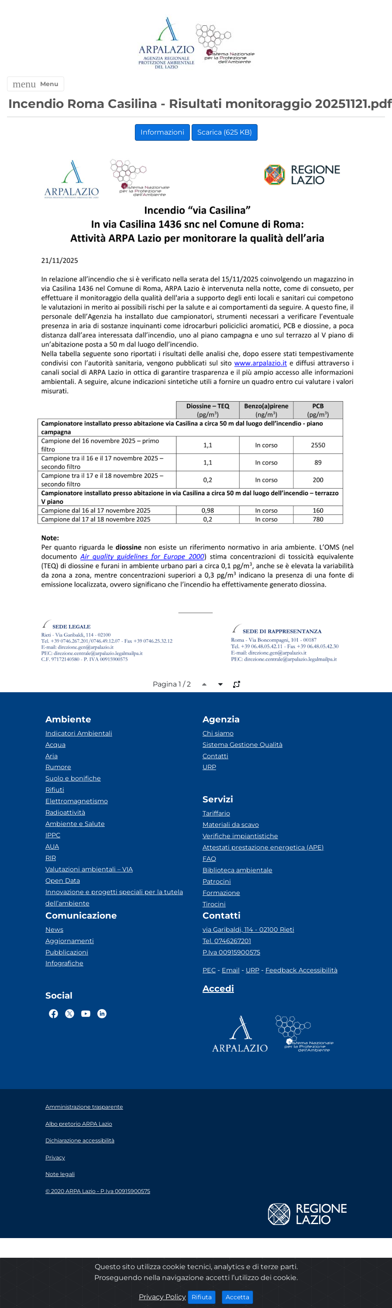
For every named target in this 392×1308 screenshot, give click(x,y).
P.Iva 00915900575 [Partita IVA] (231, 952)
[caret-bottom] (220, 684)
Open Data (62, 881)
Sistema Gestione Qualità (242, 745)
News (54, 929)
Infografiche (64, 963)
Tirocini (214, 904)
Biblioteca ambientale (237, 870)
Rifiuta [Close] (204, 1296)
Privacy (55, 1157)
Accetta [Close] (239, 1296)
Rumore (58, 767)
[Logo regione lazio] (307, 1213)
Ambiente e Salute (75, 824)
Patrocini (217, 881)
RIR (50, 858)
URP (209, 767)
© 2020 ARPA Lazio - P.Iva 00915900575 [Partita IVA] (97, 1191)
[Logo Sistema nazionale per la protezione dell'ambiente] (225, 43)
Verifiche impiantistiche (240, 836)
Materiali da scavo (231, 825)
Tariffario (216, 813)
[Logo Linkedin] (102, 1013)
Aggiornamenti (69, 941)
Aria (51, 756)
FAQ (209, 859)
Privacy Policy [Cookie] (162, 1297)
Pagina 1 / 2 (172, 684)
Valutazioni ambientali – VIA (89, 869)
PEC (209, 970)
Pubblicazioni (66, 952)
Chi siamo (218, 733)
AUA (52, 846)
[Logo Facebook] (53, 1013)
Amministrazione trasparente (84, 1106)
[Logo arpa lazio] (166, 43)
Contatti (215, 756)
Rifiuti (54, 790)
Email (231, 970)
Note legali (60, 1174)
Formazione (221, 893)
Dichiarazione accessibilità (79, 1140)
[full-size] (236, 684)
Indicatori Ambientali (78, 733)
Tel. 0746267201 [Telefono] (227, 941)
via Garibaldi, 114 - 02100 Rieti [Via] (248, 929)
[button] (35, 83)
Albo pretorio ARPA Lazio (78, 1124)
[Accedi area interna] (218, 990)
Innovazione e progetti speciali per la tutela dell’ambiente (114, 897)
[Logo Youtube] (86, 1013)
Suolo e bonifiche (73, 778)
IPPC (52, 835)
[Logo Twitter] (70, 1013)
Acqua (55, 745)
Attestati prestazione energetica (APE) (263, 847)
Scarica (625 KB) (224, 132)
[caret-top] (204, 684)
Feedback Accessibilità (301, 970)
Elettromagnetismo (76, 801)
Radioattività (65, 812)
